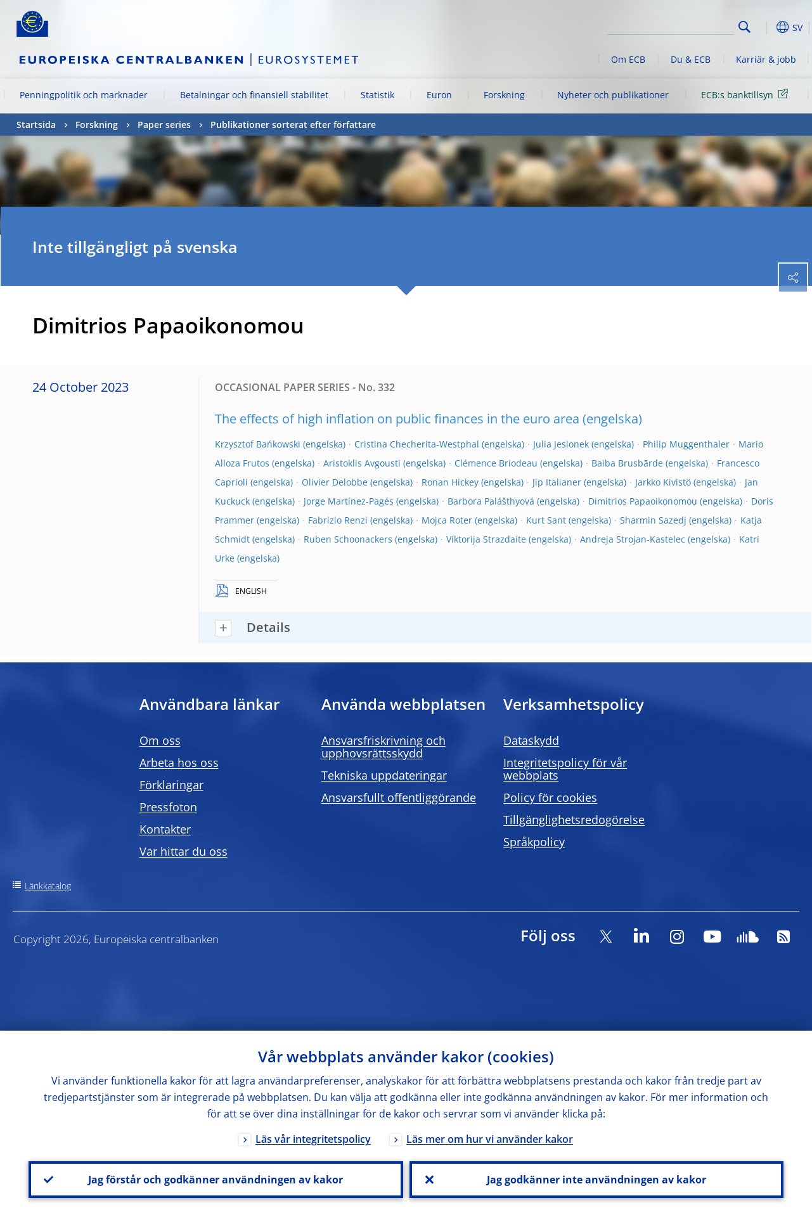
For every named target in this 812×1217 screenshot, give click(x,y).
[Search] (670, 25)
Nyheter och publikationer (613, 95)
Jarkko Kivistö (663, 482)
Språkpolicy (534, 841)
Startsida (36, 125)
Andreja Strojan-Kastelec (632, 539)
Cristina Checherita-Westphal (416, 444)
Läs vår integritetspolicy (313, 1139)
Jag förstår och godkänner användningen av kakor (215, 1180)
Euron (439, 95)
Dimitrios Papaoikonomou (642, 501)
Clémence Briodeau (496, 463)
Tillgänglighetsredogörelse (574, 819)
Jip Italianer (556, 482)
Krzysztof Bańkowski (257, 444)
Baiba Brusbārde (627, 463)
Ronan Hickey (450, 482)
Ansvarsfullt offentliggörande (398, 797)
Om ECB (628, 59)
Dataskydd (531, 740)
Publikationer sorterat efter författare (293, 125)
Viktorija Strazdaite (486, 539)
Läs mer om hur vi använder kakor (489, 1139)
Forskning (504, 95)
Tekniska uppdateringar (384, 775)
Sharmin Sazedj (653, 520)
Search (744, 27)
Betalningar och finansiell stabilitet (254, 95)
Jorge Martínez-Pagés (349, 501)
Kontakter (165, 829)
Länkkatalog (48, 886)
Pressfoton (168, 807)
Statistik (377, 95)
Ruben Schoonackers (348, 539)
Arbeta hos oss (179, 762)
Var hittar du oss (183, 851)
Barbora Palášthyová (491, 501)
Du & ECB (691, 59)
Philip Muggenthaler (686, 444)
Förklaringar (171, 784)
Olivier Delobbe (335, 482)
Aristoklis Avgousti (362, 463)
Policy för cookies (550, 797)
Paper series (164, 125)
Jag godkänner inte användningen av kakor (596, 1180)
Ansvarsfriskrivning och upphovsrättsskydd (383, 747)
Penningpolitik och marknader (84, 95)
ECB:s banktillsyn (746, 94)
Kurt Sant (546, 520)
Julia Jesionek (561, 444)
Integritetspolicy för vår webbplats (565, 769)
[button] (764, 27)
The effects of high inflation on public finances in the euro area (397, 418)
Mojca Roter (447, 520)
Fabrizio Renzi (338, 520)
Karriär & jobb (766, 59)
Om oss (160, 740)
